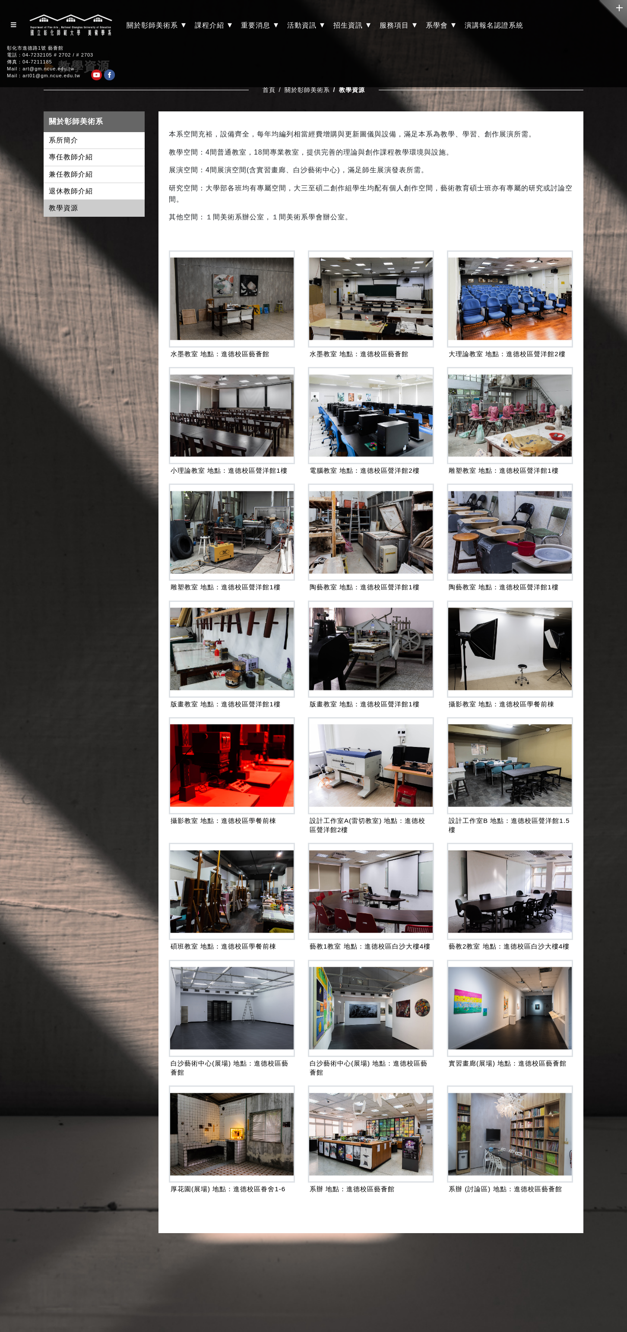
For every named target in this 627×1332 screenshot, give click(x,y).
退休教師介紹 (71, 191)
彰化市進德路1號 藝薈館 (35, 48)
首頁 (269, 89)
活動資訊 (306, 24)
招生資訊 (352, 24)
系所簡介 (63, 140)
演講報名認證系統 (494, 25)
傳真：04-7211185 (29, 62)
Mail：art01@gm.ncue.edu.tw (43, 75)
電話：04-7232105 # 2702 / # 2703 (50, 55)
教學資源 (63, 208)
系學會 (441, 24)
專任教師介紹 (71, 157)
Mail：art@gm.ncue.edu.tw (40, 68)
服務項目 (398, 24)
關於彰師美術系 (156, 24)
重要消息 (260, 24)
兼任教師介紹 (71, 174)
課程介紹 (213, 24)
